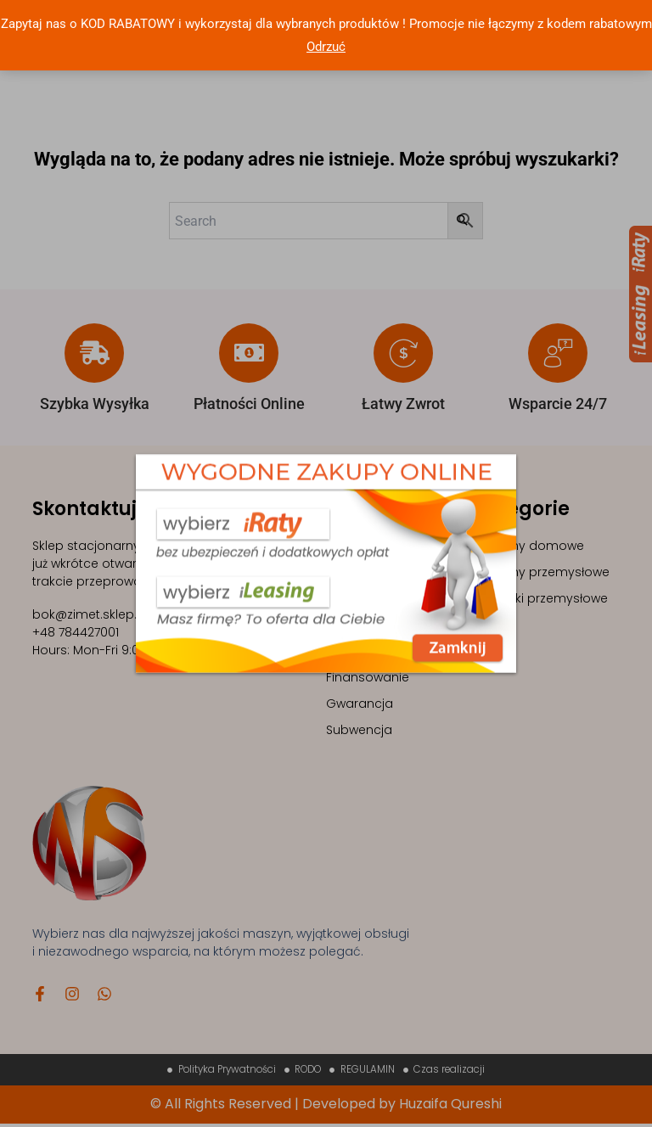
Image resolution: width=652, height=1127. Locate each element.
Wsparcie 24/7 (558, 403)
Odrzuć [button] (326, 46)
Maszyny (352, 545)
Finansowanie (367, 677)
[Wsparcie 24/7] (557, 353)
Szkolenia (354, 572)
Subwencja (359, 729)
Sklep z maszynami (384, 598)
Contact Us (360, 624)
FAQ (338, 650)
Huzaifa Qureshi (450, 1107)
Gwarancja (359, 703)
